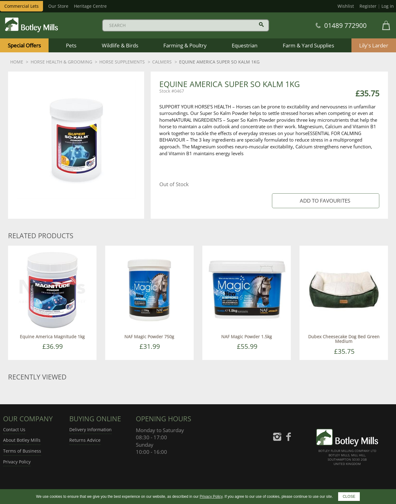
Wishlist (346, 6)
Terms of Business (22, 451)
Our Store (58, 6)
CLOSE (349, 496)
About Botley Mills (22, 440)
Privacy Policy (17, 462)
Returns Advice (85, 440)
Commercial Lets (21, 6)
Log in (387, 6)
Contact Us (14, 429)
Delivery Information (90, 429)
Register (368, 6)
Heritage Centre (90, 6)
